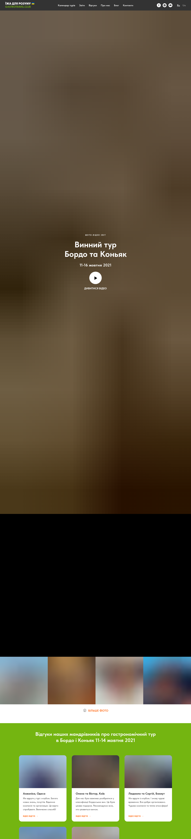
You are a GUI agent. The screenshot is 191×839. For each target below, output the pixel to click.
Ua (184, 5)
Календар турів (66, 5)
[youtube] (170, 5)
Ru (178, 5)
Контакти (128, 5)
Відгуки (93, 5)
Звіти (82, 5)
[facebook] (159, 5)
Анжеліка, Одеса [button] (34, 793)
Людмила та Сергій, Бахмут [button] (146, 793)
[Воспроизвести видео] (95, 278)
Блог (116, 5)
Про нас (105, 5)
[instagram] (165, 5)
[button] (95, 710)
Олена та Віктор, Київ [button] (90, 793)
